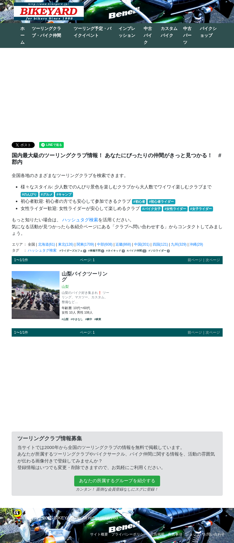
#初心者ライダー (161, 201)
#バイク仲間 (136, 250)
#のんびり (29, 194)
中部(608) (105, 244)
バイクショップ (208, 32)
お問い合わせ (214, 534)
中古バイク (148, 35)
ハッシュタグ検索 (80, 219)
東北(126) (66, 244)
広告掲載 (157, 534)
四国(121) (160, 244)
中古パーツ (187, 35)
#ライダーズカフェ (73, 250)
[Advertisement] (117, 94)
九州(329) (178, 244)
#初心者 (139, 201)
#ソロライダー (159, 250)
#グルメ (46, 194)
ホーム (22, 35)
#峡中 (88, 319)
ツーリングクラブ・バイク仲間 (46, 32)
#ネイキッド (115, 250)
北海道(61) (46, 244)
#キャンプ (64, 194)
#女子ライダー (201, 209)
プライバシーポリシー (129, 534)
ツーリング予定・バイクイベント (92, 32)
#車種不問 (96, 250)
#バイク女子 (151, 209)
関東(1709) (85, 244)
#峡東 (97, 319)
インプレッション (126, 32)
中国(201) (142, 244)
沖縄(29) (196, 244)
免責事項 (175, 534)
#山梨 (65, 319)
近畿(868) (123, 244)
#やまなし (77, 319)
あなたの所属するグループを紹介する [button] (117, 480)
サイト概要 (99, 534)
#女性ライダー (175, 209)
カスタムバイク (169, 32)
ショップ (193, 534)
